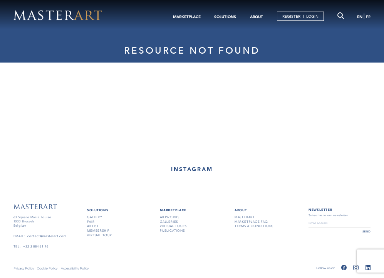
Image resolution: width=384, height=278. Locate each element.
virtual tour (99, 235)
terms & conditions (254, 226)
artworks (169, 217)
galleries (169, 222)
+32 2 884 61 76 (35, 246)
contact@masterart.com (47, 236)
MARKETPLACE (187, 16)
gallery (94, 217)
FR (368, 16)
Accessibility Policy (75, 268)
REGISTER (291, 16)
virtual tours (173, 226)
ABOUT (256, 16)
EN (359, 16)
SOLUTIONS (225, 16)
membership (98, 230)
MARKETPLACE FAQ (251, 222)
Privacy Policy (23, 268)
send (366, 231)
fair (90, 222)
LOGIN (312, 16)
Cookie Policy (47, 268)
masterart (245, 217)
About (241, 210)
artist (93, 226)
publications (172, 230)
